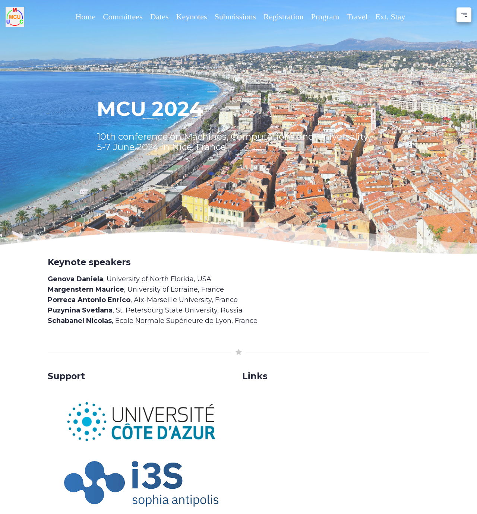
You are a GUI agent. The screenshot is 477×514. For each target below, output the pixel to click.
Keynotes (191, 16)
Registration (283, 16)
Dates (159, 16)
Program (325, 16)
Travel (357, 16)
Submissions (235, 16)
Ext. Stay (390, 16)
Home (85, 16)
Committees (122, 16)
